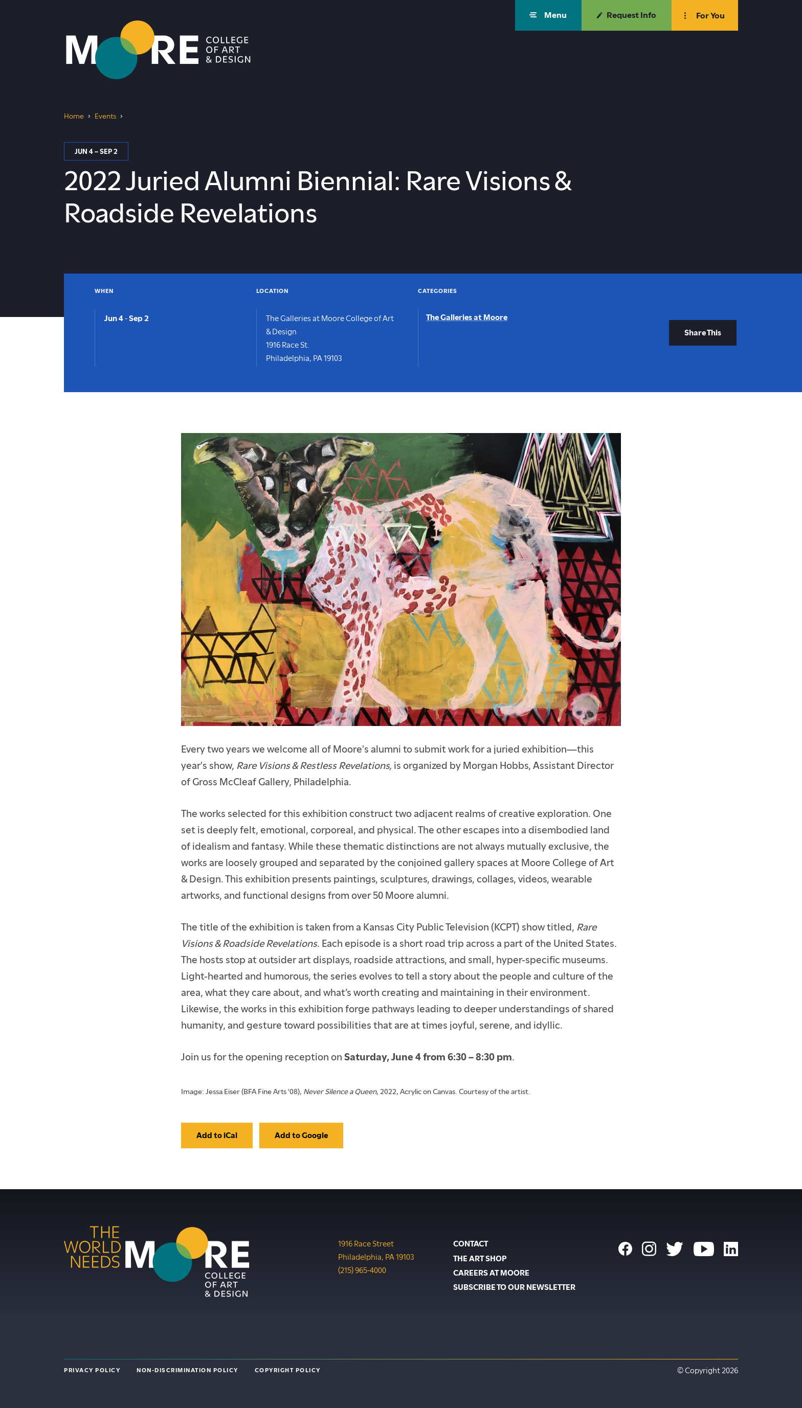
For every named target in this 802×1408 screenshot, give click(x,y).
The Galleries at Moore (466, 317)
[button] (548, 15)
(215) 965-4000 (362, 1269)
